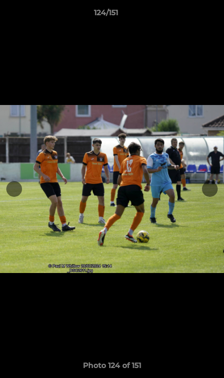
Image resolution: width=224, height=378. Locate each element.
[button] (186, 15)
